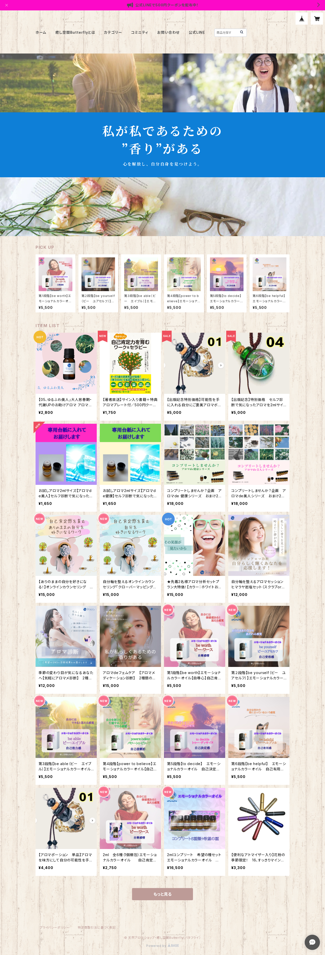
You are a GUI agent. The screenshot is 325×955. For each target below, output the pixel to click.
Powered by (162, 946)
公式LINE (197, 32)
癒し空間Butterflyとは (75, 32)
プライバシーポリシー (55, 927)
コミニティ (139, 32)
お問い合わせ (168, 32)
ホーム (41, 32)
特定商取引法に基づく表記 (97, 927)
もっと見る (162, 894)
